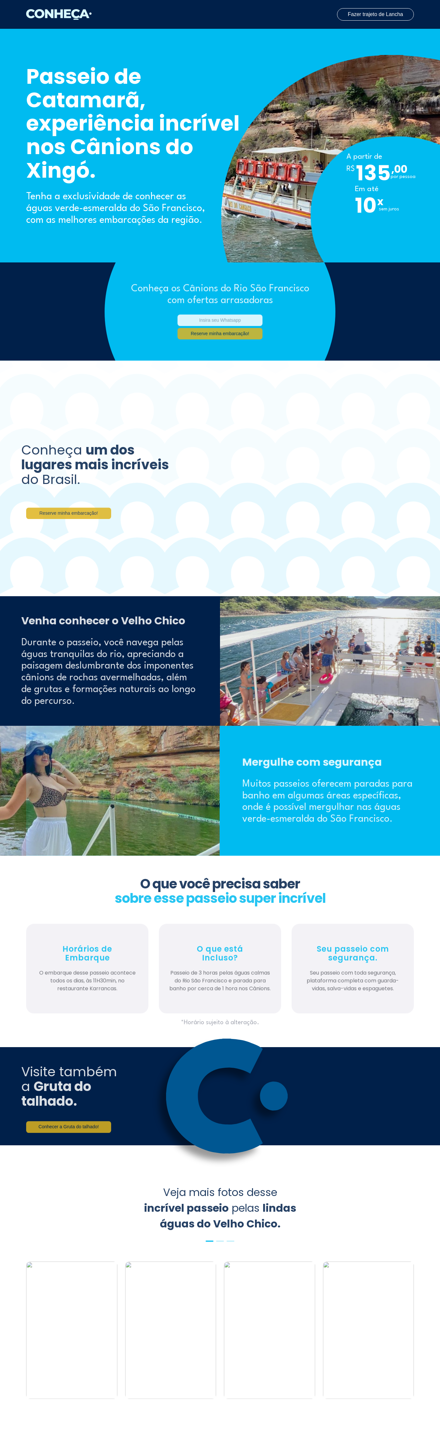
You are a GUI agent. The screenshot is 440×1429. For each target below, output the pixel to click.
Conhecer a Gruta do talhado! (69, 1136)
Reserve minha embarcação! (69, 523)
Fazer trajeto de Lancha (375, 14)
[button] (209, 1241)
